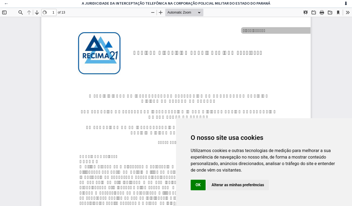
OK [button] (198, 185)
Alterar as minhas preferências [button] (238, 185)
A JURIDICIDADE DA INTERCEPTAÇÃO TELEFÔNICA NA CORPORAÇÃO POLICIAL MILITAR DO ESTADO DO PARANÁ (176, 3)
